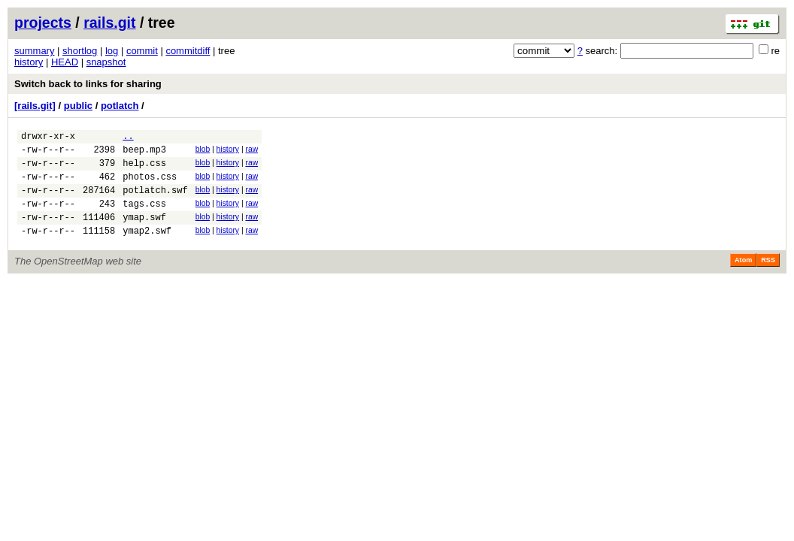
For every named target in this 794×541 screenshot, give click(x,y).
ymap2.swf (147, 248)
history (28, 62)
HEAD (64, 62)
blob (203, 151)
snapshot (106, 62)
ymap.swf (144, 232)
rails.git (109, 22)
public (78, 105)
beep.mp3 (144, 153)
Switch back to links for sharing (88, 83)
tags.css (144, 216)
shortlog (79, 50)
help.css (144, 169)
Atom (743, 278)
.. (128, 137)
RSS (768, 278)
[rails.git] (35, 105)
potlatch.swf (155, 201)
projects (42, 22)
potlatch (120, 105)
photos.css (150, 185)
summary (34, 50)
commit (142, 50)
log (111, 50)
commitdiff (187, 50)
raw (251, 151)
